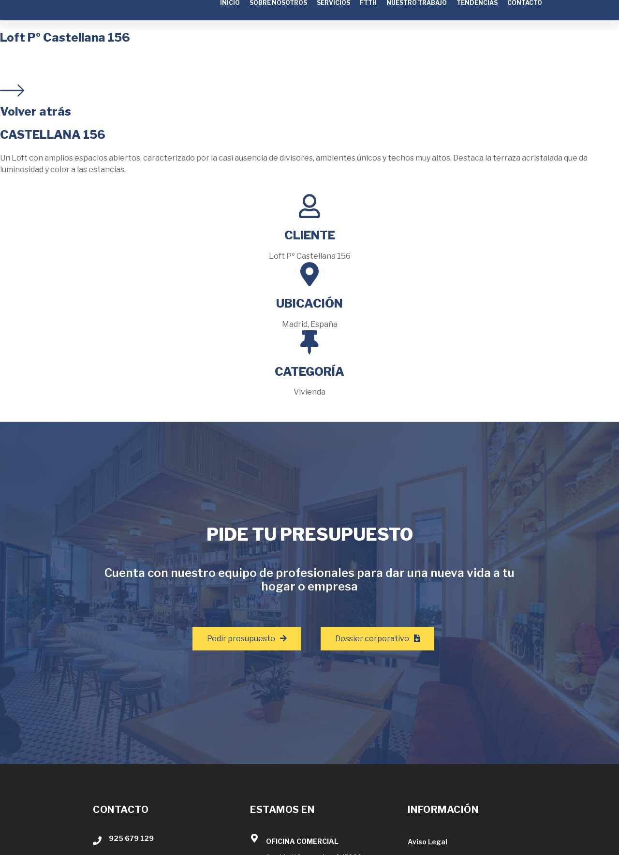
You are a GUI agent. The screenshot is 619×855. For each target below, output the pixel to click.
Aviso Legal (427, 842)
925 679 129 (131, 838)
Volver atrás (35, 111)
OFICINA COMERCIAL (302, 841)
